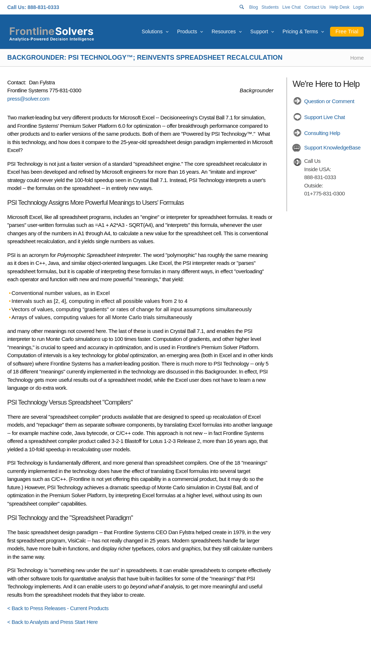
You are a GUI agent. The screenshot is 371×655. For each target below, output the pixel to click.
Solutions (152, 31)
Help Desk (339, 7)
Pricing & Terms (300, 31)
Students (270, 7)
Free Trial (346, 31)
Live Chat (291, 7)
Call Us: (16, 7)
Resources (224, 31)
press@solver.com (28, 99)
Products (187, 31)
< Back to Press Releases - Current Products (58, 608)
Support (259, 31)
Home (357, 58)
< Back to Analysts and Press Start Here (52, 622)
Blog (253, 7)
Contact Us (315, 7)
